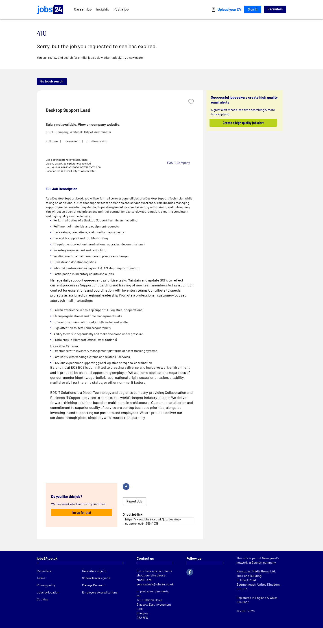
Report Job (134, 501)
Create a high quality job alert (243, 123)
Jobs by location (48, 592)
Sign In (253, 9)
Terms (41, 578)
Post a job (121, 9)
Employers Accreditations (100, 592)
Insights (102, 9)
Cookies (42, 599)
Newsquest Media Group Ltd (255, 571)
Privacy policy (46, 585)
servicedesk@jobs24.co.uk (155, 584)
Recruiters (275, 9)
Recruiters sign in (94, 571)
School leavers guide (96, 578)
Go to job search (51, 81)
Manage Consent (93, 585)
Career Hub (83, 9)
